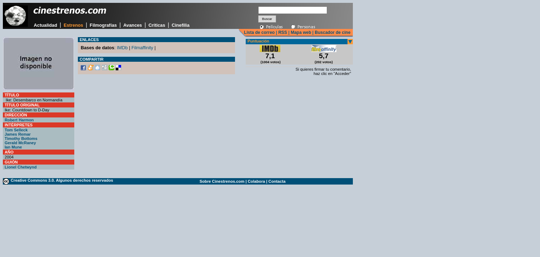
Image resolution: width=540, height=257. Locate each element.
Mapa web (301, 32)
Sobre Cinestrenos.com (222, 181)
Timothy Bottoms (21, 138)
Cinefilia (181, 25)
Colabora (256, 181)
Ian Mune (13, 147)
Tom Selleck (16, 130)
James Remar (18, 134)
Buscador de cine (332, 32)
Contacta (277, 181)
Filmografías (103, 25)
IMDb (122, 47)
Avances (132, 25)
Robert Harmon (19, 120)
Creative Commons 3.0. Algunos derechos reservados (62, 180)
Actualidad (45, 25)
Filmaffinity (142, 47)
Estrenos (73, 25)
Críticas (157, 25)
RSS (282, 32)
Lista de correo (259, 32)
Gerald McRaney (20, 143)
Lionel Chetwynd (21, 167)
